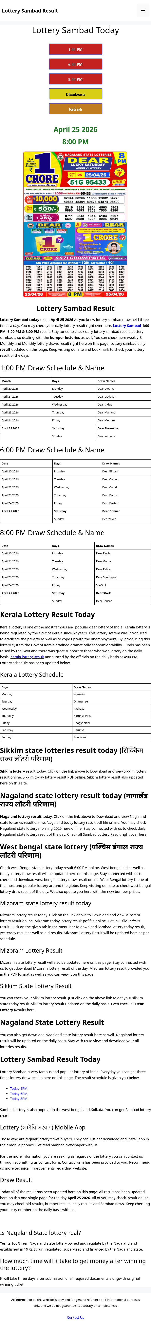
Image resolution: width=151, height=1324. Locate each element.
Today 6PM (18, 1093)
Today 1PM (18, 1088)
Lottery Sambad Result (30, 10)
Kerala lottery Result (27, 656)
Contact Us (75, 1317)
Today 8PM (18, 1098)
